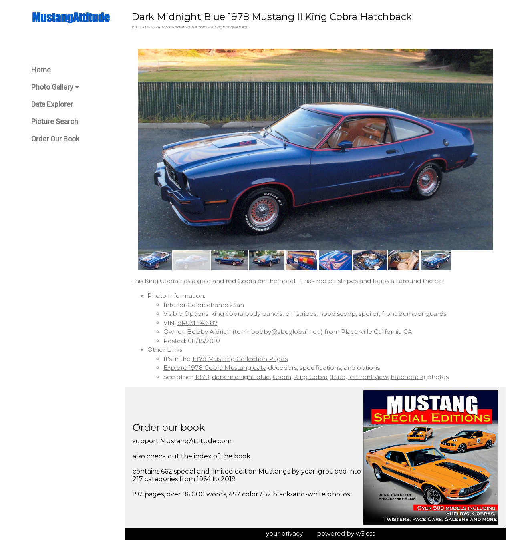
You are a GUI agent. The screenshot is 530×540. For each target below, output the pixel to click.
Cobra (282, 377)
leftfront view (368, 377)
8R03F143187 (197, 323)
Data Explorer (52, 104)
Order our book (169, 427)
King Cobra (311, 377)
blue (338, 377)
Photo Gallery (55, 87)
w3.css (365, 533)
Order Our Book (55, 138)
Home (41, 70)
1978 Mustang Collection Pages (240, 359)
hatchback (407, 377)
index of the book (222, 456)
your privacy (284, 533)
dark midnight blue (241, 377)
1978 (202, 377)
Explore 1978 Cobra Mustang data (214, 367)
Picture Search (54, 121)
